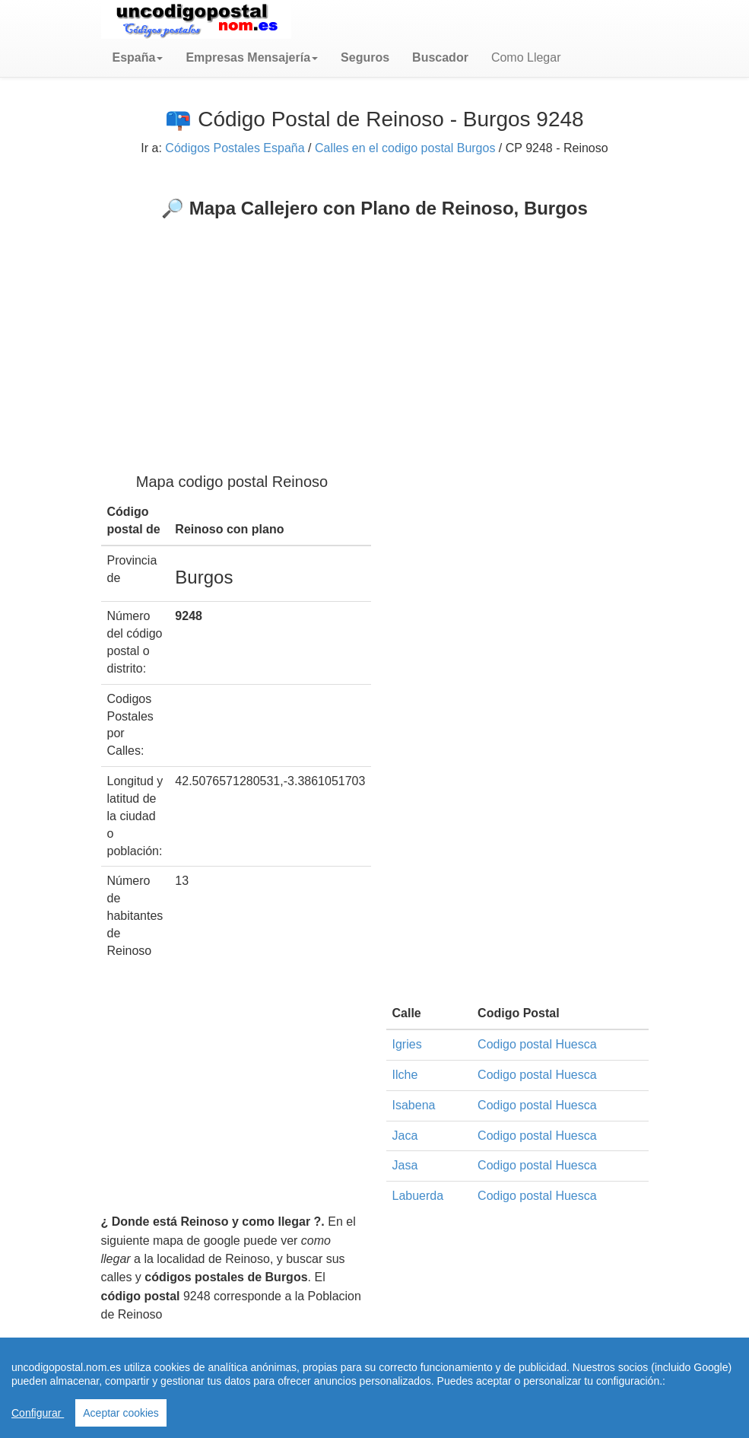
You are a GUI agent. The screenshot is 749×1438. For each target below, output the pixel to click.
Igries (407, 1044)
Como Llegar (526, 57)
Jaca (405, 1135)
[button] (138, 58)
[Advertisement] (375, 333)
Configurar (37, 1413)
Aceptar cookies (121, 1413)
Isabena (414, 1105)
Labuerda (418, 1195)
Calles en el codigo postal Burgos (405, 148)
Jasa (405, 1165)
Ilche (405, 1074)
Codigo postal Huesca (537, 1044)
